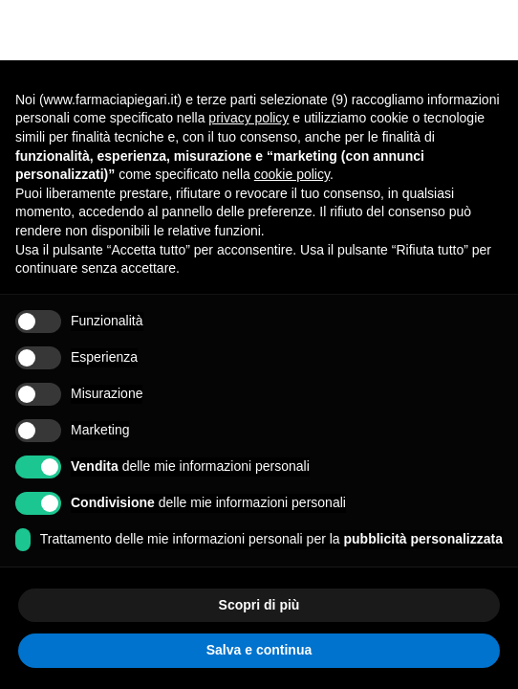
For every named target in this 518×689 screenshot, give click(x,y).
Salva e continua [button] (259, 649)
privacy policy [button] (248, 117)
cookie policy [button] (292, 174)
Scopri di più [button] (259, 604)
